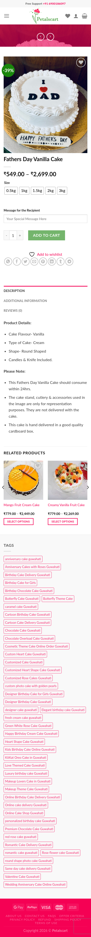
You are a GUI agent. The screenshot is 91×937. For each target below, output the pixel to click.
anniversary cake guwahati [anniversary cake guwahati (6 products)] (23, 559)
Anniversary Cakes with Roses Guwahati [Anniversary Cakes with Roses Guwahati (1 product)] (32, 567)
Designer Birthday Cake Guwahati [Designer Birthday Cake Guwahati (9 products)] (28, 702)
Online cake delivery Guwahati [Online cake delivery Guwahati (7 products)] (26, 805)
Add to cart (46, 235)
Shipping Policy (67, 919)
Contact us (34, 916)
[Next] (87, 497)
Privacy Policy (22, 919)
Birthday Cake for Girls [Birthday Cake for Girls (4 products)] (20, 583)
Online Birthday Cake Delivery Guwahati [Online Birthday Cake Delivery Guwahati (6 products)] (32, 797)
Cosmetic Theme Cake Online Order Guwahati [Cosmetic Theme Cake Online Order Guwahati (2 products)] (36, 646)
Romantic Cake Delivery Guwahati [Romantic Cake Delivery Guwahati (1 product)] (28, 845)
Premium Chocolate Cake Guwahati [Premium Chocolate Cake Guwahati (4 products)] (29, 829)
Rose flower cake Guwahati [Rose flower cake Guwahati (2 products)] (60, 853)
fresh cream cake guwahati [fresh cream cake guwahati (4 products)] (23, 718)
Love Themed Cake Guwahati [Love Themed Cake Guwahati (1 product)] (25, 765)
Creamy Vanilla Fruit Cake (66, 505)
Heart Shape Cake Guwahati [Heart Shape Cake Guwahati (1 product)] (24, 742)
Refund (44, 919)
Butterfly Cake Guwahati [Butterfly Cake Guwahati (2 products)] (22, 599)
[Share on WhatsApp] (8, 261)
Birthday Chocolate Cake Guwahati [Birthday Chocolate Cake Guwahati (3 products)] (29, 591)
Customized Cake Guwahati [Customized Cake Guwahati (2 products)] (23, 662)
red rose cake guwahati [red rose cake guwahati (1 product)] (20, 837)
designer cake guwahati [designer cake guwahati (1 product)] (21, 710)
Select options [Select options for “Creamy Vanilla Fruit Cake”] (62, 521)
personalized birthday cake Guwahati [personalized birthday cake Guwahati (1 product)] (30, 821)
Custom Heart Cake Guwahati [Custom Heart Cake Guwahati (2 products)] (25, 654)
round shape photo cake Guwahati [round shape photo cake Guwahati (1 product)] (28, 861)
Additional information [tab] (25, 301)
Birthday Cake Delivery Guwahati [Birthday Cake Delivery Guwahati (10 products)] (27, 575)
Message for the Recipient (22, 210)
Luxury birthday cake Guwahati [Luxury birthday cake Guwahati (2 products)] (26, 773)
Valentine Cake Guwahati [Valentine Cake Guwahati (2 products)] (22, 877)
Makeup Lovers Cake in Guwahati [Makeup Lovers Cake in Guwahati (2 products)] (27, 781)
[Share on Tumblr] (61, 261)
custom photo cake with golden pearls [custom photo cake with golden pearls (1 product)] (31, 686)
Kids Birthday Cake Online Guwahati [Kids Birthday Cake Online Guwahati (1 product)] (30, 749)
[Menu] (6, 16)
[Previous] (3, 497)
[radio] (11, 190)
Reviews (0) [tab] (13, 310)
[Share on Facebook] (17, 261)
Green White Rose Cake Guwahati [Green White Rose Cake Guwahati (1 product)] (28, 726)
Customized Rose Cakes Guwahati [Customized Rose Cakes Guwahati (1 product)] (28, 678)
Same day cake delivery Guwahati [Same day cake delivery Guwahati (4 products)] (27, 868)
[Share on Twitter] (26, 261)
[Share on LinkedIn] (52, 261)
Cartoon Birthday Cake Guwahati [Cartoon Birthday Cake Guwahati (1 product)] (27, 614)
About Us (14, 916)
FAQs (52, 916)
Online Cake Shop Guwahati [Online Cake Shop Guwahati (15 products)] (24, 813)
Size (7, 183)
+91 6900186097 (54, 3)
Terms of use (46, 923)
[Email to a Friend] (34, 261)
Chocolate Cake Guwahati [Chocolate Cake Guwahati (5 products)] (22, 630)
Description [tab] (14, 291)
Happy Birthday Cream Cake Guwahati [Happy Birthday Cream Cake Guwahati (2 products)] (31, 734)
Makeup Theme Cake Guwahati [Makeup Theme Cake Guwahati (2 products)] (26, 789)
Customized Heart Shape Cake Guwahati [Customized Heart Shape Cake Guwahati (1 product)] (32, 670)
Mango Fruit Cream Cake (22, 505)
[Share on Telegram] (69, 261)
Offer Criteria (71, 916)
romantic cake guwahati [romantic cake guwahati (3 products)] (21, 853)
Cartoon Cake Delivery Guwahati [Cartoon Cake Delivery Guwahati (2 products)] (27, 623)
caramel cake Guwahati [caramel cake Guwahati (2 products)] (21, 607)
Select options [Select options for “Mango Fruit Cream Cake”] (18, 521)
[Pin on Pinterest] (43, 261)
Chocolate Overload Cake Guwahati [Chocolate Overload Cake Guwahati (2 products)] (29, 638)
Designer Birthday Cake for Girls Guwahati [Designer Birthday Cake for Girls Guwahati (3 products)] (34, 694)
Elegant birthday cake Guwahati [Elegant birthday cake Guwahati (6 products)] (62, 710)
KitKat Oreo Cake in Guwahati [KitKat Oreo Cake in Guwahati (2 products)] (25, 757)
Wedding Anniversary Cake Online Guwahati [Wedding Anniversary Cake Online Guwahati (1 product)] (35, 884)
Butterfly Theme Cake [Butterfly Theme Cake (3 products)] (58, 599)
